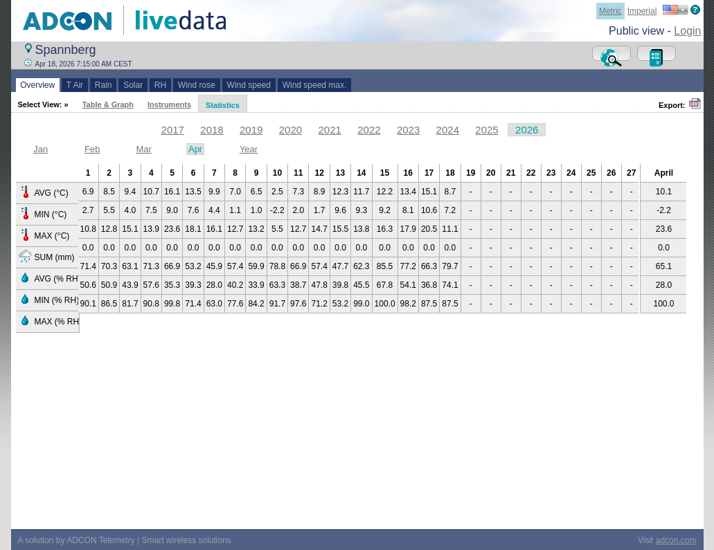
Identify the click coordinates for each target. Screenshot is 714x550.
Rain (103, 85)
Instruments (169, 104)
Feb (92, 149)
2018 (211, 130)
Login (687, 31)
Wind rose (196, 85)
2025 (486, 130)
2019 (251, 130)
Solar (132, 85)
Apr (195, 149)
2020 (290, 130)
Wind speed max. (314, 85)
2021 (329, 130)
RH (160, 85)
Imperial (642, 11)
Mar (143, 149)
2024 (447, 130)
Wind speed (249, 85)
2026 (526, 130)
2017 (172, 130)
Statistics (223, 105)
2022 (368, 130)
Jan (40, 149)
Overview (38, 85)
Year (249, 149)
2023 (408, 130)
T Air (75, 85)
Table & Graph (108, 104)
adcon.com (676, 540)
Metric (610, 11)
